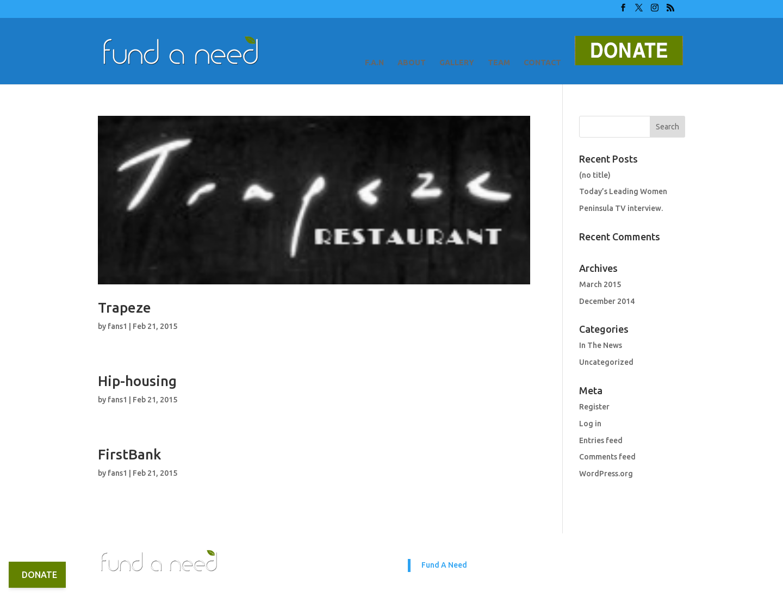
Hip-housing (137, 381)
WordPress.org (606, 473)
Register (594, 406)
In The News (600, 345)
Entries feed (601, 440)
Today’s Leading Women (623, 191)
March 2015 (600, 284)
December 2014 (607, 301)
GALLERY (456, 63)
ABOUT (411, 63)
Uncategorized (606, 362)
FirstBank (129, 454)
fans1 (117, 326)
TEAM (499, 63)
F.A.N (374, 63)
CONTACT (542, 63)
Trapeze (124, 307)
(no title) (595, 175)
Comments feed (607, 456)
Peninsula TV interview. (621, 208)
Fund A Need (444, 565)
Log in (590, 423)
